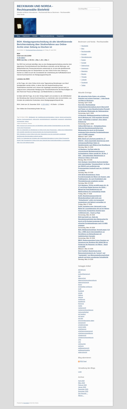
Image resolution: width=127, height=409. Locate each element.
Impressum (26, 36)
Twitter (83, 85)
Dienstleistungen (86, 57)
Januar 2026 (82, 387)
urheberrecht (82, 335)
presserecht (61, 119)
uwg (79, 342)
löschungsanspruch (27, 119)
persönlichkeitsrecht (45, 119)
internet (57, 117)
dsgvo (80, 284)
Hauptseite (60, 36)
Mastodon (84, 71)
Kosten (83, 60)
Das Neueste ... (83, 393)
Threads (84, 77)
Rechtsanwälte (86, 51)
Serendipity (26, 403)
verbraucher (82, 344)
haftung (80, 295)
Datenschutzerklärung (47, 36)
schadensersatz (83, 325)
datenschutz (82, 278)
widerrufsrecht (82, 352)
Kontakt (35, 36)
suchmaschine (20, 121)
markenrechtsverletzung (85, 310)
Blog (18, 36)
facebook (81, 291)
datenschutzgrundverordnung (87, 280)
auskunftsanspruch (84, 274)
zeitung (27, 121)
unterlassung (82, 329)
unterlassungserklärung (85, 333)
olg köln (80, 318)
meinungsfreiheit (83, 312)
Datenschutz (85, 65)
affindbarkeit (32, 117)
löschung (19, 119)
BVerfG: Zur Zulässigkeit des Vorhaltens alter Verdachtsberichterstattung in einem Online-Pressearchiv (43, 138)
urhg (79, 339)
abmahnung (82, 270)
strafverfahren (68, 119)
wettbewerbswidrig (84, 350)
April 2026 (81, 381)
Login (80, 372)
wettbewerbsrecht (83, 348)
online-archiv (36, 119)
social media (82, 327)
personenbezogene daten (86, 320)
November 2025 (83, 391)
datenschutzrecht (83, 282)
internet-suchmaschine (65, 117)
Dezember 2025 (83, 389)
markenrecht (82, 308)
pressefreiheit (54, 119)
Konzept (84, 54)
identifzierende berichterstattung (46, 117)
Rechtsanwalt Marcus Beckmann (34, 50)
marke (80, 306)
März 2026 (81, 383)
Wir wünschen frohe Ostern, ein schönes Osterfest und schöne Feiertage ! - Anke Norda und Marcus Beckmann (93, 98)
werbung (81, 346)
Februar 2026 (82, 385)
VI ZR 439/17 (21, 58)
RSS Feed (83, 361)
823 (23, 60)
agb (79, 272)
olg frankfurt (82, 314)
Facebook (84, 82)
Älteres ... (81, 395)
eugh (79, 289)
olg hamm (81, 316)
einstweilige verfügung (85, 286)
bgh (37, 117)
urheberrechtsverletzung (85, 337)
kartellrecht (81, 301)
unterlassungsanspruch (85, 331)
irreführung (81, 299)
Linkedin (84, 79)
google (80, 293)
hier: (44, 108)
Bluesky (83, 74)
